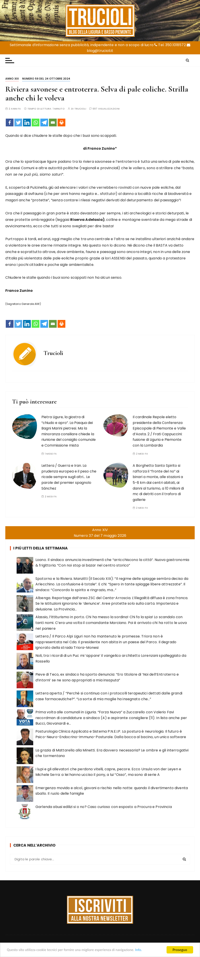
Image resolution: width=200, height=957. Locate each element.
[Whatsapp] (35, 122)
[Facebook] (10, 122)
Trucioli (80, 109)
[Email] (53, 122)
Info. (142, 950)
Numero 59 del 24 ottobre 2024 (46, 78)
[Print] (61, 122)
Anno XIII (12, 78)
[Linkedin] (27, 122)
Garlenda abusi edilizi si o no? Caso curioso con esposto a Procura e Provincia (103, 806)
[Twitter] (18, 122)
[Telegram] (44, 122)
